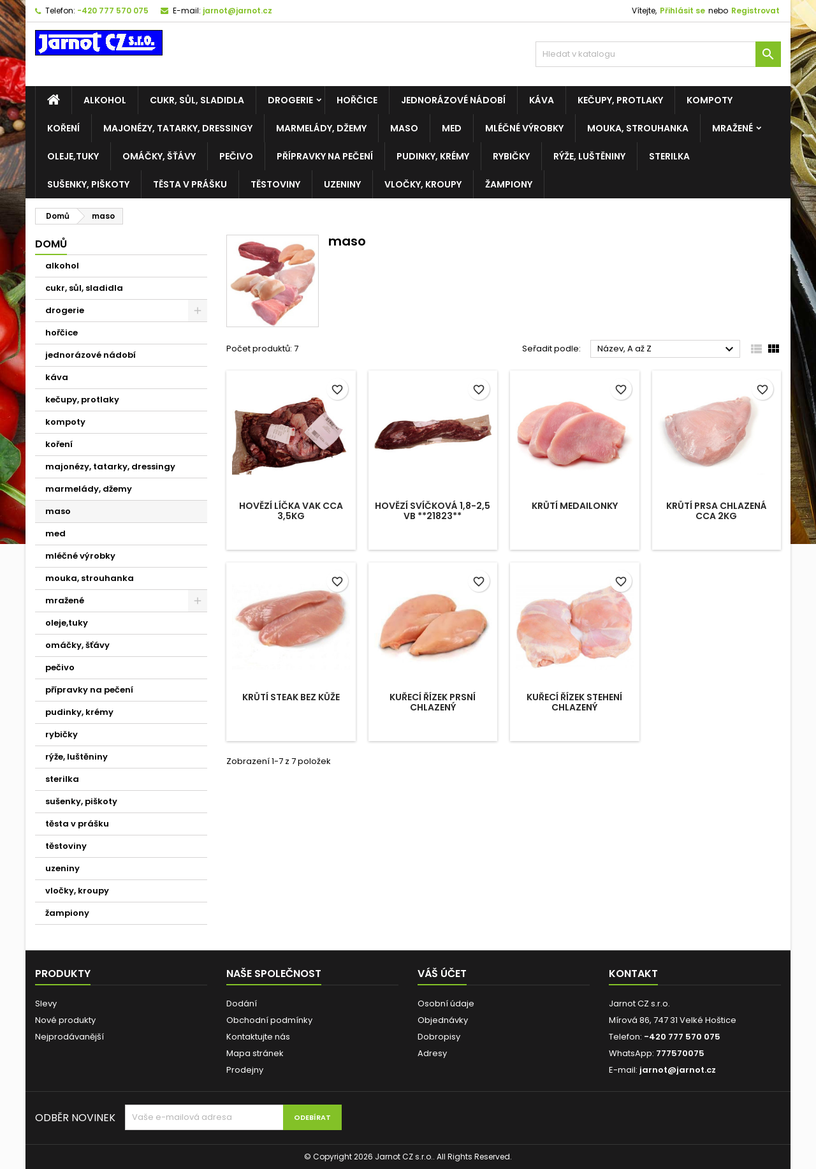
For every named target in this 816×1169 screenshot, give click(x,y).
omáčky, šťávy (159, 156)
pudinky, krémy (433, 156)
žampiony (508, 184)
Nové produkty (65, 1020)
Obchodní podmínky (269, 1020)
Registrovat (755, 10)
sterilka (669, 156)
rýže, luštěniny (589, 156)
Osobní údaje (446, 1003)
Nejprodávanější (69, 1037)
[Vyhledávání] (658, 54)
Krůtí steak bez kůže (291, 697)
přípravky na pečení (325, 156)
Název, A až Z (667, 349)
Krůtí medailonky (575, 505)
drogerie (290, 100)
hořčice (357, 100)
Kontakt (633, 973)
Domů (51, 244)
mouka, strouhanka (637, 128)
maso (404, 128)
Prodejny (244, 1070)
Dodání (241, 1003)
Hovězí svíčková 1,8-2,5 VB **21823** (432, 510)
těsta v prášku (190, 184)
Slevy (46, 1003)
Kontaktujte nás (258, 1037)
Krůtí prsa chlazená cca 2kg (716, 510)
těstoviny (275, 184)
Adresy (432, 1053)
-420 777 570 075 (113, 10)
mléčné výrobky (524, 128)
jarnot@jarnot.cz (237, 10)
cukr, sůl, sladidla (197, 100)
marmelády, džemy (321, 128)
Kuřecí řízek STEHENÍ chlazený (574, 702)
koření (63, 128)
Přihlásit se (682, 10)
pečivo (236, 156)
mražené (732, 128)
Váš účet (442, 973)
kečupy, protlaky (620, 100)
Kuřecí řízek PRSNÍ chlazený (433, 702)
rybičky (511, 156)
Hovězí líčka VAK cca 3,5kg (291, 510)
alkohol (105, 100)
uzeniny (342, 184)
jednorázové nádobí (453, 100)
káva (541, 100)
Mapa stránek (255, 1053)
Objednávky (443, 1020)
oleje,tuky (73, 156)
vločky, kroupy (423, 184)
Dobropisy (439, 1037)
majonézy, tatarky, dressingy (177, 128)
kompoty (709, 100)
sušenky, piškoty (88, 184)
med (452, 128)
